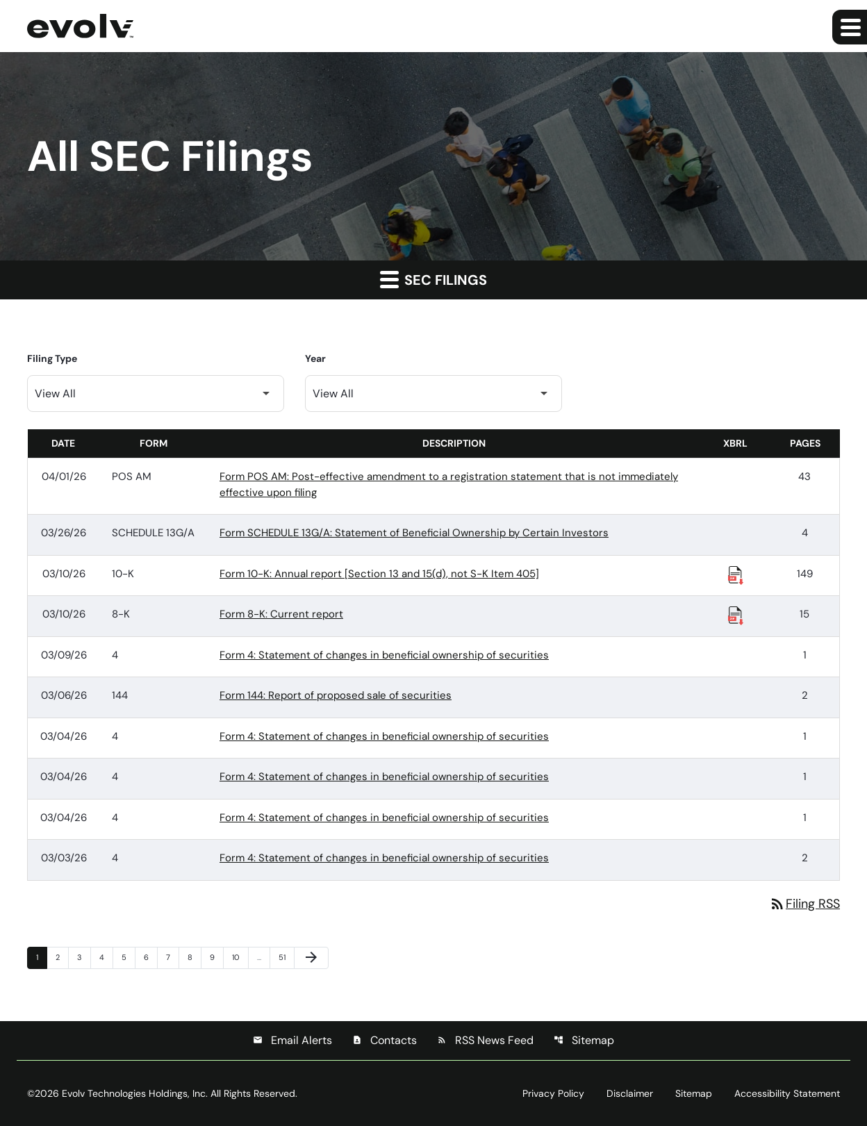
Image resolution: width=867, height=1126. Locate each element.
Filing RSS (804, 903)
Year (315, 358)
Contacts (384, 1040)
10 (239, 957)
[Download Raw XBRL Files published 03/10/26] (735, 574)
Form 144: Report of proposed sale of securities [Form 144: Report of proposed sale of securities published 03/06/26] (336, 695)
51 (286, 957)
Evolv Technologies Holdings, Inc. (135, 1093)
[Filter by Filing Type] (155, 393)
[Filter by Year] (433, 393)
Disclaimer (629, 1093)
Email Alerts (292, 1040)
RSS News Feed (485, 1040)
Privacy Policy (553, 1093)
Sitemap (584, 1040)
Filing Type (52, 358)
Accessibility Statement (787, 1093)
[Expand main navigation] (849, 27)
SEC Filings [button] (433, 279)
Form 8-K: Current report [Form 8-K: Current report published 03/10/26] (281, 614)
